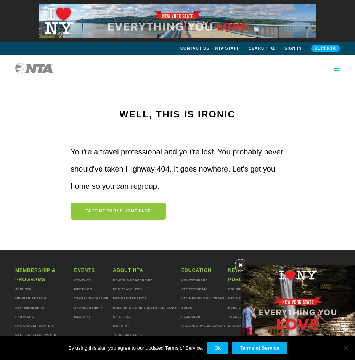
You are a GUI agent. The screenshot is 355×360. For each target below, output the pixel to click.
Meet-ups (83, 289)
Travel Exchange (91, 298)
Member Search (30, 298)
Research (191, 316)
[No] (345, 348)
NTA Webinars (194, 280)
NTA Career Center (34, 326)
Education (196, 270)
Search (262, 48)
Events (84, 270)
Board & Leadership (133, 280)
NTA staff (122, 326)
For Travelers (127, 289)
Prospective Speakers (203, 326)
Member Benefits (129, 298)
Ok (217, 348)
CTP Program (194, 289)
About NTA (128, 270)
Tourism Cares (127, 335)
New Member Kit (31, 307)
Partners (24, 316)
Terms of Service (260, 348)
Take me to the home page (118, 211)
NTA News (237, 298)
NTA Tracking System (36, 335)
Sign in (293, 48)
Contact (82, 280)
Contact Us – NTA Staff (209, 48)
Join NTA (325, 48)
